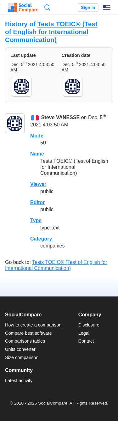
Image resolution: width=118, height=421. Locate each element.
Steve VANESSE (60, 117)
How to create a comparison (33, 324)
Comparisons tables (25, 341)
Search (47, 7)
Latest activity (18, 380)
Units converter (20, 349)
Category (41, 238)
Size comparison (21, 357)
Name (37, 153)
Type (36, 220)
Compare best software (28, 333)
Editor (37, 202)
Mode (36, 135)
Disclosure (88, 324)
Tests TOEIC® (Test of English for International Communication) (51, 31)
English (106, 7)
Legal (83, 333)
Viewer (38, 184)
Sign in (88, 7)
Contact (86, 341)
